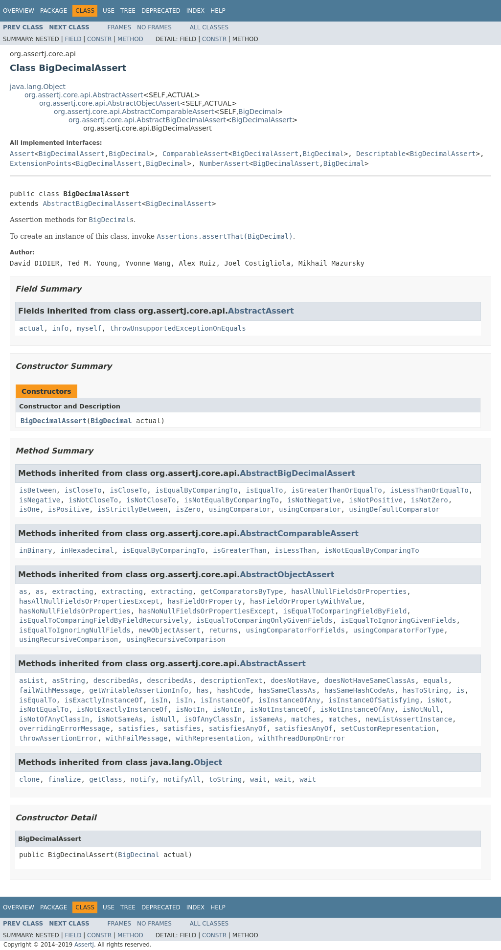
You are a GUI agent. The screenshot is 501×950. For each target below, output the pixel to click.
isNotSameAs (120, 719)
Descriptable (381, 154)
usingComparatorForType (398, 630)
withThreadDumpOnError (301, 738)
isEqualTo (264, 490)
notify (143, 779)
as (23, 591)
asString (68, 680)
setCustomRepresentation (388, 728)
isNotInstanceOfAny (357, 709)
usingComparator (240, 509)
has (202, 690)
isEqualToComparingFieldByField (345, 611)
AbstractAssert (261, 311)
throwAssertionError (58, 738)
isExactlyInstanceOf (104, 700)
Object (208, 762)
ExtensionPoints (40, 163)
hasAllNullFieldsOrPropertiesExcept (89, 601)
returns (223, 630)
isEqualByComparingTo (196, 490)
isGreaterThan (240, 550)
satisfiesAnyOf (238, 728)
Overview (18, 10)
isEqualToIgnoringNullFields (75, 630)
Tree (128, 10)
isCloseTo (83, 490)
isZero (188, 509)
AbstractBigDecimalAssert (92, 203)
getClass (105, 779)
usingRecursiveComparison (68, 639)
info (60, 328)
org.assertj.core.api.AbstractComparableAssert (134, 111)
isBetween (37, 490)
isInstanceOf (225, 700)
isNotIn (190, 709)
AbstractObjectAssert (287, 574)
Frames (120, 27)
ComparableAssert (195, 154)
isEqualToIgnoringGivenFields (398, 620)
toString (225, 779)
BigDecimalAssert (261, 120)
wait (258, 779)
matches (305, 719)
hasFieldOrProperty (204, 601)
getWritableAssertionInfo (138, 690)
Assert (22, 154)
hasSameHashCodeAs (359, 690)
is (460, 690)
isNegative (39, 500)
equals (435, 680)
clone (29, 779)
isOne (29, 509)
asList (31, 680)
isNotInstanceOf (281, 709)
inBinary (35, 550)
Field (73, 39)
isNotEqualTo (43, 709)
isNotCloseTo (93, 500)
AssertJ (84, 944)
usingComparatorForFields (295, 630)
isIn (159, 700)
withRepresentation (213, 738)
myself (89, 328)
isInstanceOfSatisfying (373, 700)
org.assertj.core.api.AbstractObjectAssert (109, 103)
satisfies (136, 728)
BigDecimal (257, 111)
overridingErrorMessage (64, 728)
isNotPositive (376, 500)
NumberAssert (224, 163)
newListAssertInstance (408, 719)
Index (195, 10)
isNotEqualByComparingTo (231, 500)
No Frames (154, 27)
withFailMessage (136, 738)
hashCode (233, 690)
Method (130, 39)
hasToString (425, 690)
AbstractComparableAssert (299, 533)
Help (218, 10)
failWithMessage (50, 690)
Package (53, 10)
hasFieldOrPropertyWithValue (306, 601)
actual (31, 328)
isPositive (68, 509)
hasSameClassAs (287, 690)
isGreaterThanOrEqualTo (336, 490)
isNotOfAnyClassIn (54, 719)
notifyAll (182, 779)
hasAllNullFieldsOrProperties (349, 591)
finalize (64, 779)
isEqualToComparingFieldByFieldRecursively (103, 620)
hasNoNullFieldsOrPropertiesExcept (206, 611)
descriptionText (231, 680)
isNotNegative (314, 500)
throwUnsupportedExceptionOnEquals (178, 328)
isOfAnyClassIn (213, 719)
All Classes (209, 27)
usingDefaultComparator (394, 509)
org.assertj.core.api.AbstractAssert (83, 95)
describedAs (116, 680)
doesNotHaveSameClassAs (369, 680)
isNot (438, 700)
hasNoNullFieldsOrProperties (75, 611)
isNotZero (429, 500)
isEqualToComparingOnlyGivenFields (264, 620)
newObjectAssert (169, 630)
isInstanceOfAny (289, 700)
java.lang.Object (38, 86)
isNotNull (421, 709)
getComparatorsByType (242, 591)
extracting (72, 591)
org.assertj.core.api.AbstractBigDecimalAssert (147, 120)
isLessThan (295, 550)
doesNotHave (293, 680)
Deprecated (161, 10)
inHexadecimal (87, 550)
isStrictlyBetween (132, 509)
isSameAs (266, 719)
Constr (99, 39)
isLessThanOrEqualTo (429, 490)
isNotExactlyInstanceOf (122, 709)
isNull (163, 719)
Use (108, 10)
